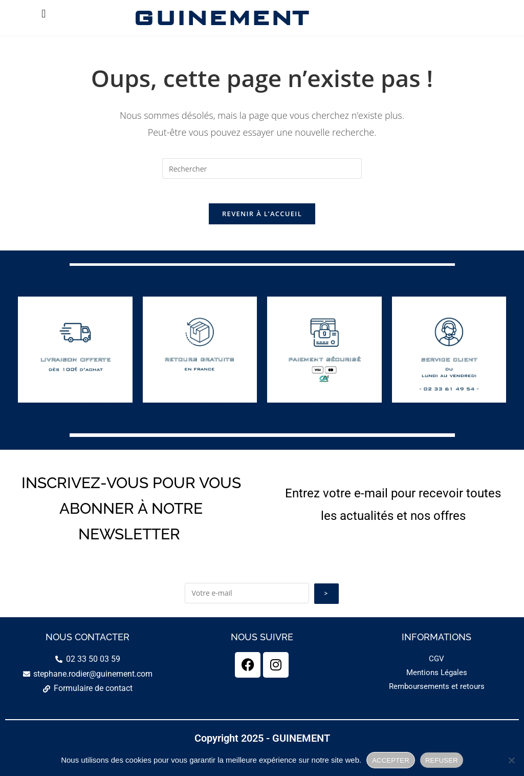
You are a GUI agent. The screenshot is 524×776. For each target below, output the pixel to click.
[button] (44, 13)
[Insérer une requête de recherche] (262, 168)
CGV (436, 685)
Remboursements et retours (437, 713)
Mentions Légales (436, 699)
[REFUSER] (511, 760)
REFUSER (441, 760)
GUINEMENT (220, 17)
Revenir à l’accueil (262, 220)
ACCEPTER (390, 760)
